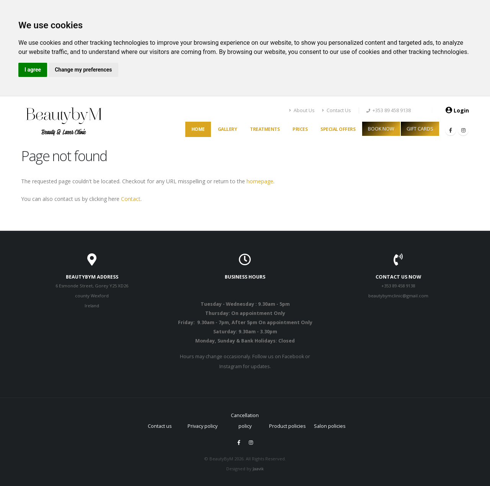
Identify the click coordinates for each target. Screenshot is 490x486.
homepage (259, 181)
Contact (130, 198)
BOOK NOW (381, 128)
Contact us (160, 425)
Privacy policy (202, 425)
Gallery (227, 129)
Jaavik (258, 468)
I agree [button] (32, 70)
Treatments (264, 129)
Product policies (287, 425)
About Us (302, 110)
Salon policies (330, 425)
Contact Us (336, 110)
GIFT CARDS (420, 128)
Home (198, 129)
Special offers (337, 129)
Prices (299, 129)
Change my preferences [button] (83, 70)
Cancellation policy (245, 416)
